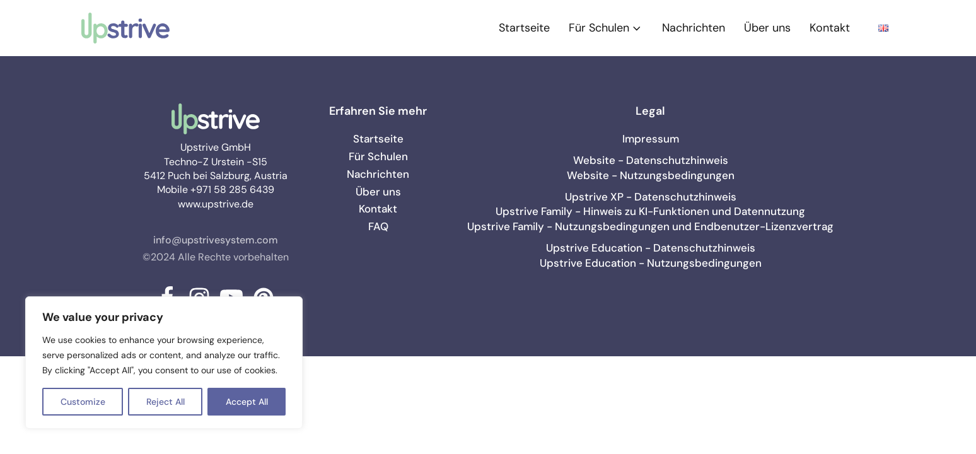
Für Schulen (606, 27)
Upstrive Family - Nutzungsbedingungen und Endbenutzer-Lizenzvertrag (650, 226)
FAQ (378, 226)
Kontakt (830, 27)
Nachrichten (693, 27)
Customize (83, 401)
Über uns (767, 27)
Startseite (524, 27)
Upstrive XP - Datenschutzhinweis (650, 197)
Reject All (165, 401)
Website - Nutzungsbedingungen (651, 175)
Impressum (650, 139)
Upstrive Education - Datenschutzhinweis (650, 248)
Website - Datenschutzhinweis (650, 160)
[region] (164, 362)
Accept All (247, 401)
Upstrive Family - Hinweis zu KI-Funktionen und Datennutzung (650, 211)
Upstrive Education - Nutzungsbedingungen (651, 263)
